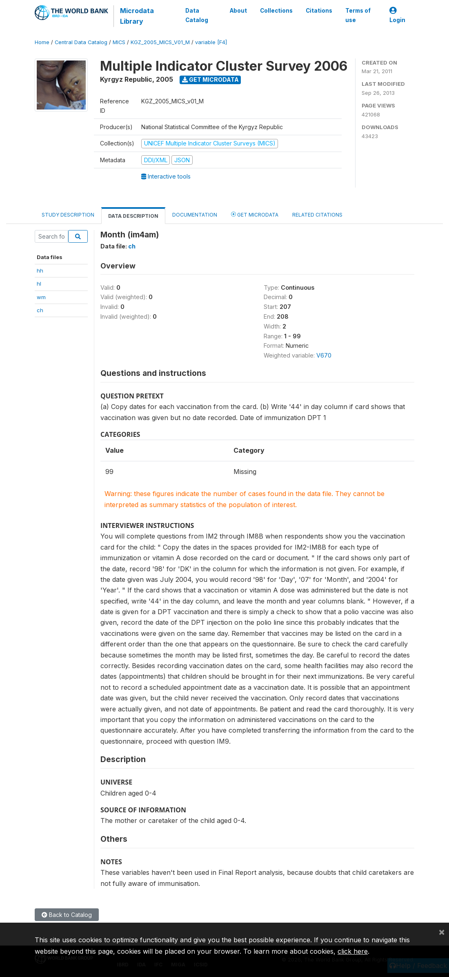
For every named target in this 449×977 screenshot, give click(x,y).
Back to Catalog (67, 914)
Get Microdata (210, 79)
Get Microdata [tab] (254, 214)
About (238, 10)
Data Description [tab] (133, 216)
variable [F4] (211, 42)
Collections (276, 10)
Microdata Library (136, 16)
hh (40, 270)
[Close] (441, 932)
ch (40, 310)
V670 (323, 355)
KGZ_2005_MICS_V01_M (160, 42)
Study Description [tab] (68, 215)
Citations (319, 10)
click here (353, 951)
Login (397, 15)
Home (42, 42)
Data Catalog (196, 15)
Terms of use (358, 15)
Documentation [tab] (194, 215)
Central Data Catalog (81, 42)
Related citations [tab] (317, 215)
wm (41, 297)
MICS (119, 42)
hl (39, 283)
